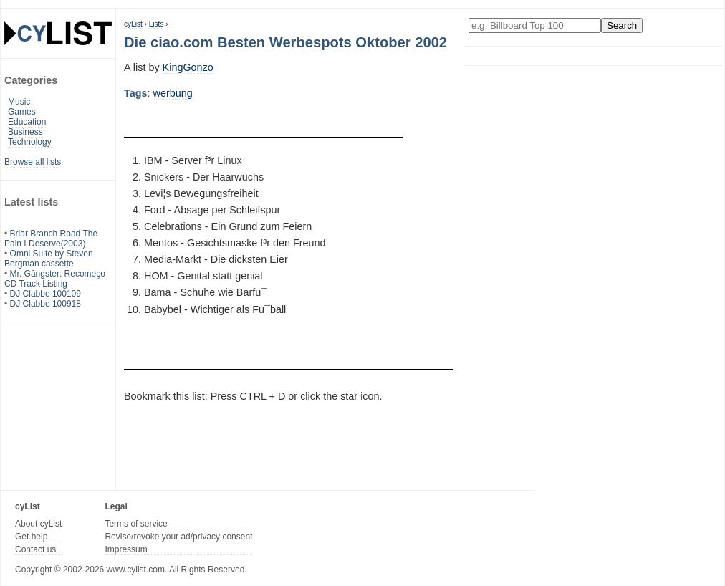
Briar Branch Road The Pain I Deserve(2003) (50, 239)
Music (19, 102)
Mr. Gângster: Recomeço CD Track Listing (54, 279)
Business (25, 132)
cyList (133, 24)
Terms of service (136, 524)
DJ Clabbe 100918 (45, 304)
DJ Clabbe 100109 (45, 294)
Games (22, 112)
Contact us (35, 549)
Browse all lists (32, 162)
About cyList (38, 524)
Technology (30, 142)
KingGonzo (188, 67)
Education (27, 122)
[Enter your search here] (535, 25)
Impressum (126, 549)
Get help (31, 537)
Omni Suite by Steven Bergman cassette (48, 259)
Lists (156, 24)
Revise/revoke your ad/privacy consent (178, 537)
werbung (173, 93)
